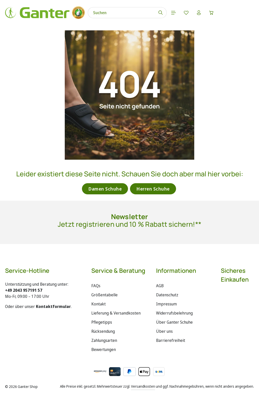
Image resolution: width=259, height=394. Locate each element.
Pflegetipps (101, 322)
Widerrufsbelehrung (174, 313)
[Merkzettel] (186, 12)
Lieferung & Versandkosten (116, 313)
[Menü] (173, 12)
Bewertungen (103, 349)
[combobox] (121, 12)
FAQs (95, 285)
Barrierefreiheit (170, 340)
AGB (160, 285)
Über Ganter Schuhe (174, 322)
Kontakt (98, 304)
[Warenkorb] (211, 12)
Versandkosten (143, 386)
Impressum (166, 304)
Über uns (164, 331)
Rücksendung (103, 331)
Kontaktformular (53, 306)
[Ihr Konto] (199, 12)
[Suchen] (161, 12)
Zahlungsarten (104, 340)
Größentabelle (104, 295)
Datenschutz (167, 295)
